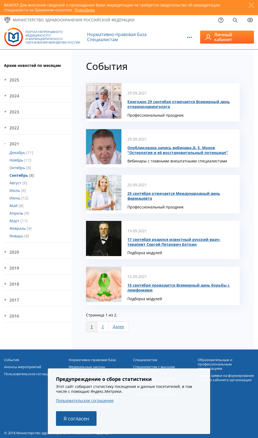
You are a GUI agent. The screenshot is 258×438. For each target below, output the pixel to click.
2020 (14, 252)
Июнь (15, 198)
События (11, 359)
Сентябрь (19, 175)
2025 (14, 80)
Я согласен (76, 418)
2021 (14, 143)
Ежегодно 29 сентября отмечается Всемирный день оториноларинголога (178, 104)
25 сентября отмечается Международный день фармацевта (173, 196)
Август (15, 182)
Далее (118, 326)
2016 (14, 316)
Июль (15, 190)
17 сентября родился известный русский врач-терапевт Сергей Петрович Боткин (173, 242)
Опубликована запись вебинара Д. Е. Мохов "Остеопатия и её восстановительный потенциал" (177, 150)
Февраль (18, 228)
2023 (14, 112)
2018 (14, 284)
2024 (14, 96)
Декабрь (17, 152)
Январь (16, 235)
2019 (14, 268)
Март (15, 220)
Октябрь (17, 167)
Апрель (16, 213)
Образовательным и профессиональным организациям (215, 364)
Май (14, 205)
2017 (14, 300)
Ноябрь (16, 160)
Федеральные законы (87, 366)
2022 (14, 127)
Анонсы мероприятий (22, 366)
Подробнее (84, 9)
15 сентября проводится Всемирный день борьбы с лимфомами (178, 288)
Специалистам (102, 40)
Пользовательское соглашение (85, 400)
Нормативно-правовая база (117, 34)
